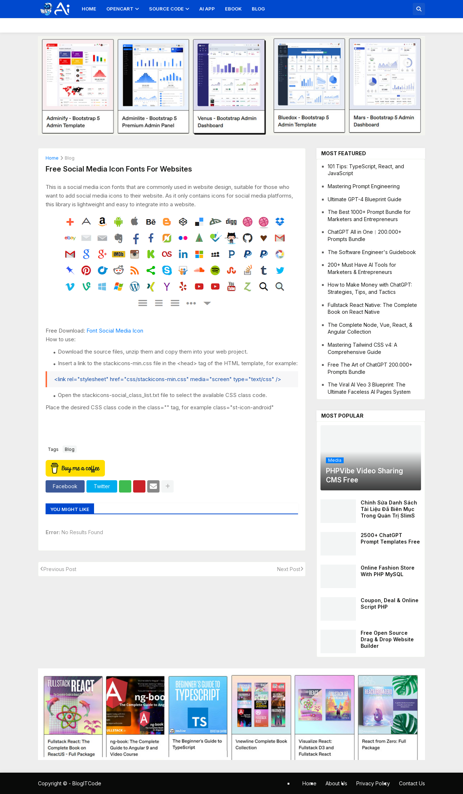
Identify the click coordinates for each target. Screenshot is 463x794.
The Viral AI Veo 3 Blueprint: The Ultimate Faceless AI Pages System (369, 388)
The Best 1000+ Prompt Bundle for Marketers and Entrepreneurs (369, 215)
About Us (336, 783)
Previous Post (59, 569)
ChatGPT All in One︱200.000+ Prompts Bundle (365, 235)
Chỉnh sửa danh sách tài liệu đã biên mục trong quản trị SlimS (389, 509)
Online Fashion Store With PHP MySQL (388, 571)
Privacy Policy (373, 783)
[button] (419, 9)
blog (70, 158)
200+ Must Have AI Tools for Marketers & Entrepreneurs (362, 268)
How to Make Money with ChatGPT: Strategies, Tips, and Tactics (370, 288)
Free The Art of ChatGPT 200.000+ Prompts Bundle (370, 368)
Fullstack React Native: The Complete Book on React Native (372, 308)
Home (89, 9)
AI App (207, 9)
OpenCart (119, 9)
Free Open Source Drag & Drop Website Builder (387, 639)
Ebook (233, 9)
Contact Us (412, 783)
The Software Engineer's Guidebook (372, 252)
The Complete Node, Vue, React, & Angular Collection (370, 328)
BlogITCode (86, 783)
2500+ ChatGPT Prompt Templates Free (390, 538)
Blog (258, 9)
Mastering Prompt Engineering (364, 186)
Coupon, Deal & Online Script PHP (390, 603)
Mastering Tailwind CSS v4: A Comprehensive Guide (362, 348)
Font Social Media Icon (114, 330)
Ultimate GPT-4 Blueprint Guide (365, 199)
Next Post (288, 569)
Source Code (166, 9)
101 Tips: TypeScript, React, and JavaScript (366, 170)
